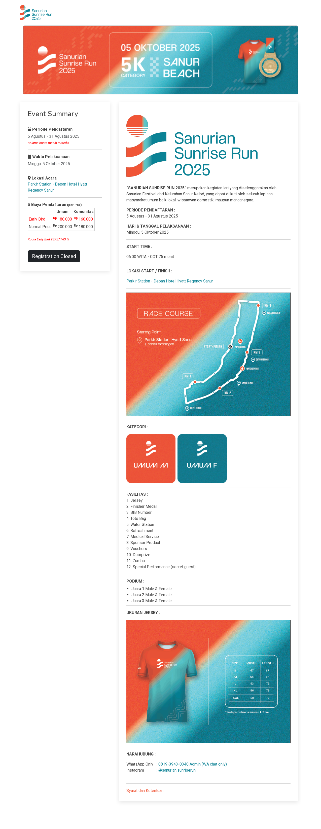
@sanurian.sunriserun (177, 770)
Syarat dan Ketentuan (144, 790)
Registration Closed (54, 256)
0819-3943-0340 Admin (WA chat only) (192, 764)
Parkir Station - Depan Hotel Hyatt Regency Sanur (169, 281)
